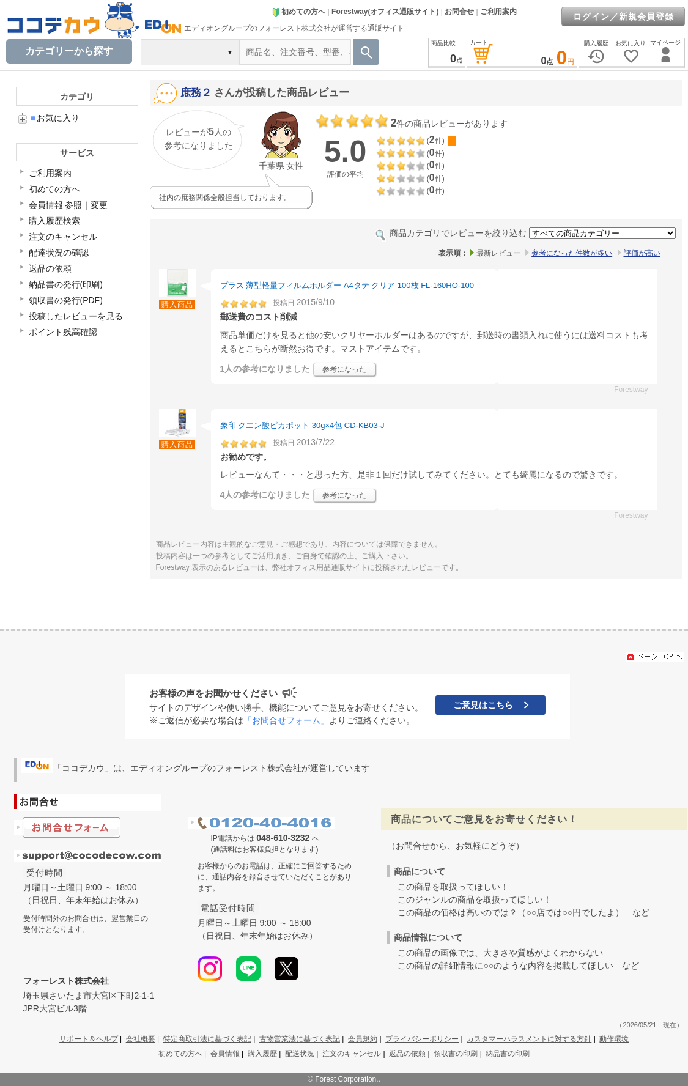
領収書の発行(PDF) (66, 300)
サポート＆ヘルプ (88, 1039)
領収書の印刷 (456, 1053)
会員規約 (362, 1039)
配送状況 (299, 1053)
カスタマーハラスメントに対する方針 (529, 1039)
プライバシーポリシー (422, 1039)
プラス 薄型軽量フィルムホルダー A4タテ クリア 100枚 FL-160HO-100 (347, 285)
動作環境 (614, 1039)
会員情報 (225, 1053)
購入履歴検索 (54, 221)
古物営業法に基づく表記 (299, 1039)
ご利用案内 (498, 11)
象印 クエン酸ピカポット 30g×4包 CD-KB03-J (302, 425)
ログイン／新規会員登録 (623, 16)
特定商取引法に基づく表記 (207, 1039)
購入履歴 (262, 1053)
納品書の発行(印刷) (66, 284)
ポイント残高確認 (63, 332)
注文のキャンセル (63, 237)
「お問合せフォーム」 (286, 720)
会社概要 (140, 1039)
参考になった (344, 369)
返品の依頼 (50, 268)
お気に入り (55, 118)
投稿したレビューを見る (76, 316)
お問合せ (459, 11)
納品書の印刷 (508, 1053)
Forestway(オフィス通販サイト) (384, 11)
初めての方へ (298, 11)
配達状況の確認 (59, 252)
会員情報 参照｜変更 (68, 205)
